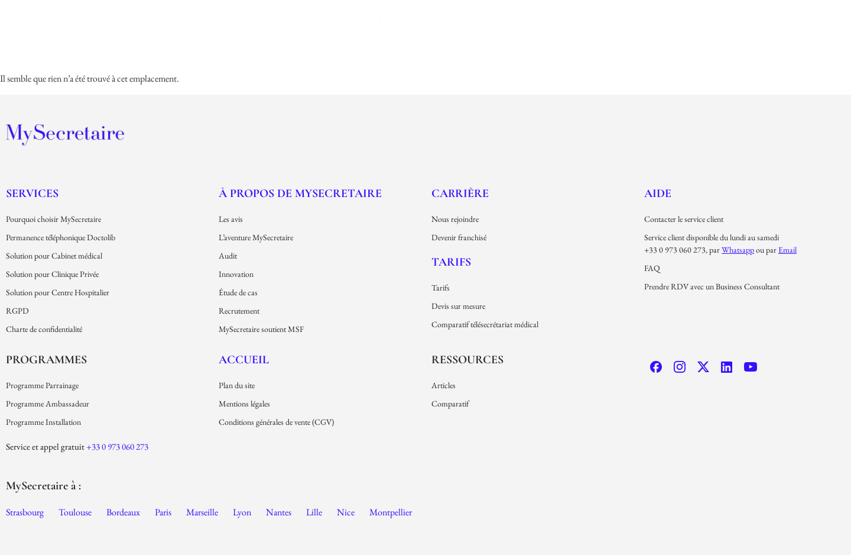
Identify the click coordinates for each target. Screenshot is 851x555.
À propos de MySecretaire (300, 193)
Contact (724, 21)
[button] (261, 52)
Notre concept (261, 52)
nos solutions (355, 52)
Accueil (244, 360)
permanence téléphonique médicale (497, 52)
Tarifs (614, 52)
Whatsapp (738, 249)
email (787, 249)
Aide (657, 193)
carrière (673, 21)
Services (32, 193)
